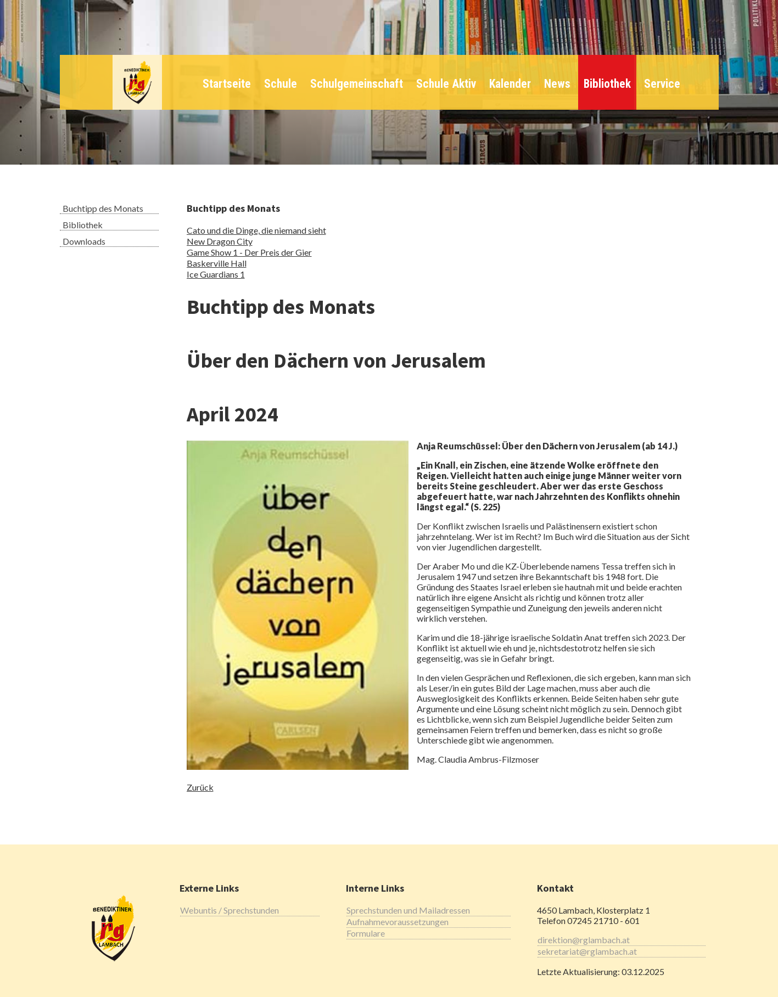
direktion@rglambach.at (584, 939)
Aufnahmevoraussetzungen (397, 921)
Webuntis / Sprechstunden (229, 910)
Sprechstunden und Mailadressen (408, 910)
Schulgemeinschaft (356, 84)
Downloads (84, 241)
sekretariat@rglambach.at (587, 951)
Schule (280, 84)
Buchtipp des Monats (103, 208)
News (557, 84)
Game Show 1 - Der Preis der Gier (249, 252)
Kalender (510, 84)
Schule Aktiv (446, 84)
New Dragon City (220, 241)
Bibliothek (607, 84)
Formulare (365, 933)
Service (662, 84)
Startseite (227, 84)
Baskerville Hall (217, 263)
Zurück (200, 787)
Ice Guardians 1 (216, 274)
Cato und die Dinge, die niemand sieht (256, 230)
